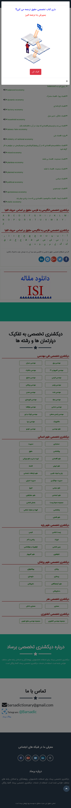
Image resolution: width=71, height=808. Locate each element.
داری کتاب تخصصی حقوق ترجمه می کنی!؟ (35, 3)
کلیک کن (35, 65)
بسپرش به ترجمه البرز (35, 8)
